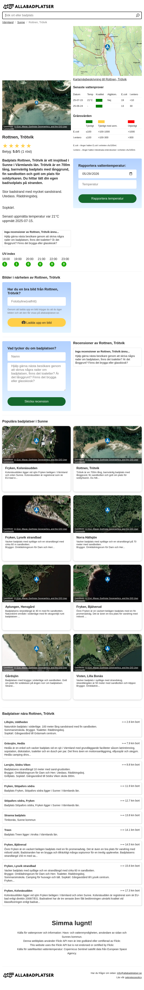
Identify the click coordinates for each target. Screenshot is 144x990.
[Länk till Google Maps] (107, 53)
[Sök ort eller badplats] (137, 15)
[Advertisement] (36, 52)
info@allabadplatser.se (129, 973)
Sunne (21, 22)
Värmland (8, 22)
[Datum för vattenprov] (107, 174)
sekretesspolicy (133, 977)
